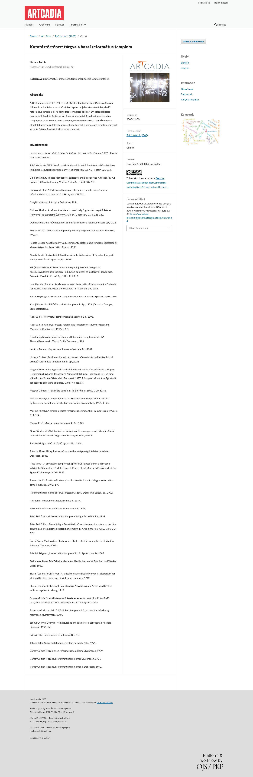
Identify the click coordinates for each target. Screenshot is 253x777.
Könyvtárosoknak (190, 99)
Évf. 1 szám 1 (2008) (65, 36)
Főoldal (33, 36)
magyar (185, 67)
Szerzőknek (187, 94)
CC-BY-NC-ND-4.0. (105, 703)
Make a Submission (193, 41)
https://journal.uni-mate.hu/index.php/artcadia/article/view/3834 (149, 218)
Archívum (44, 24)
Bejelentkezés (221, 2)
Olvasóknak (187, 89)
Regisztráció (204, 2)
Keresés (220, 24)
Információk (77, 24)
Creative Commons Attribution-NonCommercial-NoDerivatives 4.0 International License (146, 182)
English (185, 62)
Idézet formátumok (138, 228)
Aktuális (29, 24)
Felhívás (59, 24)
